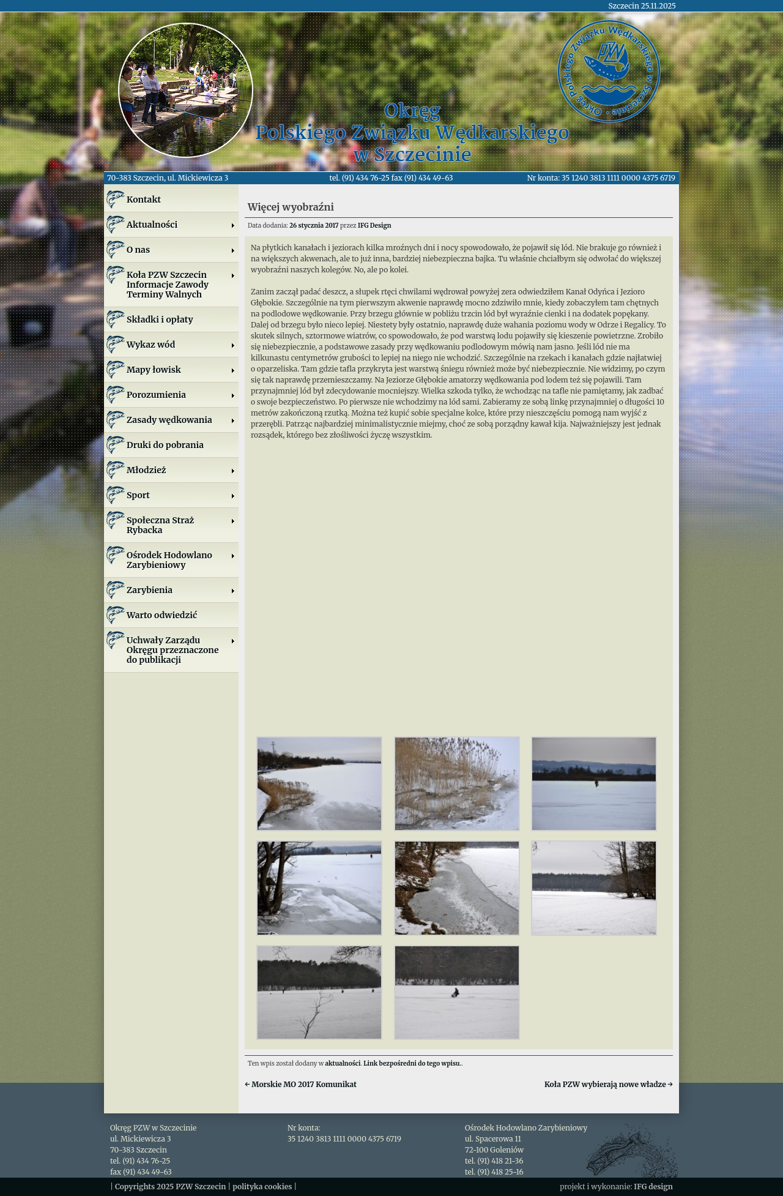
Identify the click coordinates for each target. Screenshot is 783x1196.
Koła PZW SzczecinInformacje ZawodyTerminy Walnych (181, 284)
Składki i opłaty (160, 319)
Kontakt (144, 199)
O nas (181, 249)
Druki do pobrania (165, 444)
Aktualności (181, 224)
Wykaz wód (181, 344)
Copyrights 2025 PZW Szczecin (170, 1186)
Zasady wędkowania (181, 419)
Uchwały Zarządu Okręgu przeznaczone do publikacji (181, 650)
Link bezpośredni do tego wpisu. (412, 1063)
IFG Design (375, 226)
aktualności (343, 1063)
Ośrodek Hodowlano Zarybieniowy (181, 560)
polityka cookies (262, 1186)
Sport (181, 495)
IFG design (653, 1186)
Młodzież (181, 470)
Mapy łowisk (181, 369)
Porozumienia (181, 394)
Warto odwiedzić (162, 615)
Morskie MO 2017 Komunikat (301, 1084)
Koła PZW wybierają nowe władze (608, 1084)
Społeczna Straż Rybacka (181, 525)
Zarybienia (181, 590)
